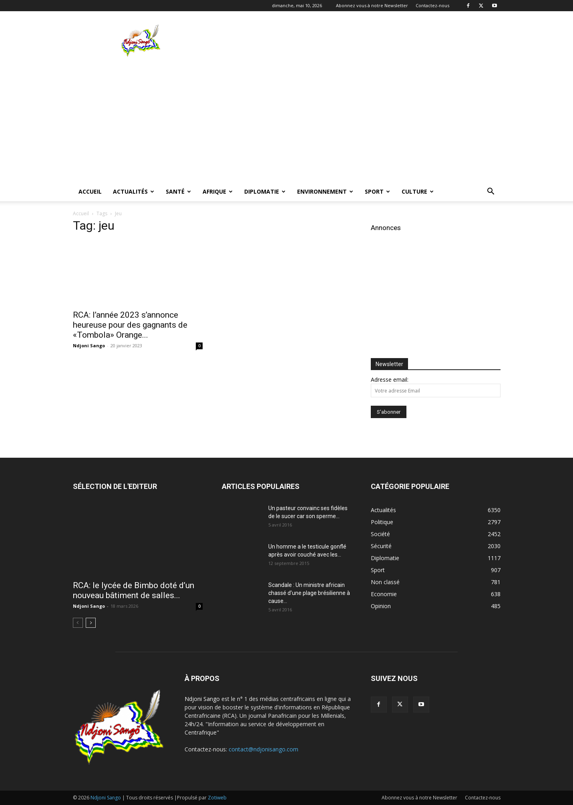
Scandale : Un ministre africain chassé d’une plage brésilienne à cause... (309, 593)
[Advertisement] (355, 40)
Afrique (218, 191)
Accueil (90, 191)
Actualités (133, 191)
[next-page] (91, 623)
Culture (418, 191)
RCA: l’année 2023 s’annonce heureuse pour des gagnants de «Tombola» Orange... (130, 325)
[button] (491, 192)
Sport (377, 191)
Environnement (325, 191)
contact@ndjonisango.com (263, 749)
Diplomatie (264, 191)
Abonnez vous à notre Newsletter (372, 5)
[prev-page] (78, 623)
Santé (178, 191)
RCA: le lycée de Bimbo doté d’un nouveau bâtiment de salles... (133, 590)
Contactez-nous (432, 5)
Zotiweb (217, 797)
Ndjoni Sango (89, 345)
